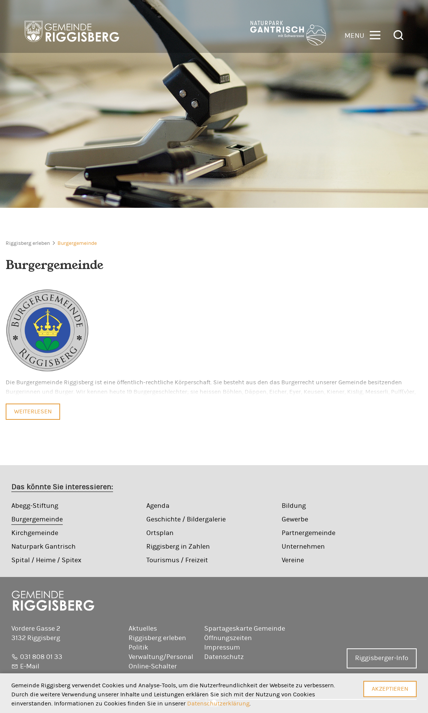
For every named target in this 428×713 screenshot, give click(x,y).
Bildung (294, 506)
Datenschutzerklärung (218, 703)
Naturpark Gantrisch (43, 547)
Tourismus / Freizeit (177, 560)
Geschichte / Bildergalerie (186, 519)
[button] (362, 34)
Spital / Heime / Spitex (46, 560)
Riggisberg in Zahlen (178, 547)
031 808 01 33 (41, 657)
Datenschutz (224, 657)
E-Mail (29, 666)
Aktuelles (143, 629)
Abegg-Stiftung (34, 506)
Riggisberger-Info (381, 658)
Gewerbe (295, 519)
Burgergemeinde (77, 243)
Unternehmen (303, 547)
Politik (138, 647)
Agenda (157, 506)
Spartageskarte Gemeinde (244, 629)
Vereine (293, 560)
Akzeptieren (390, 688)
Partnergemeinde (308, 533)
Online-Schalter (153, 666)
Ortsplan (160, 533)
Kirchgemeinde (34, 533)
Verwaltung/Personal (161, 657)
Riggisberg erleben (28, 243)
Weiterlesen (33, 411)
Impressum (222, 647)
